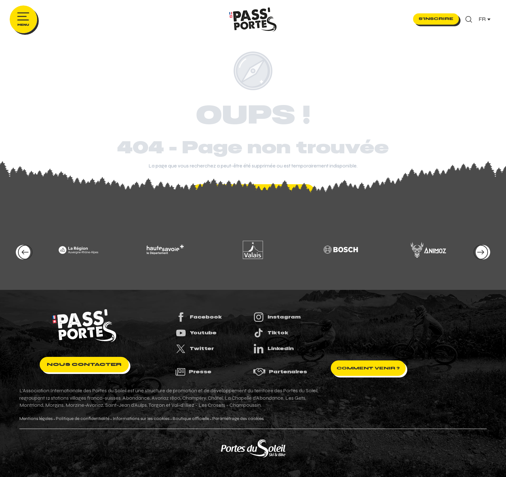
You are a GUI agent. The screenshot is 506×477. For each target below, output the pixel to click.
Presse (193, 371)
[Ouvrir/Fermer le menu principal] (23, 19)
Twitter (194, 349)
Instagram (277, 317)
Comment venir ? (368, 368)
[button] (468, 19)
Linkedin (273, 349)
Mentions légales (36, 418)
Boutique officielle (191, 418)
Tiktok (270, 333)
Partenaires (280, 371)
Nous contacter (84, 364)
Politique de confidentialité (82, 418)
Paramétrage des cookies (238, 418)
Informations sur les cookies (141, 418)
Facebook (198, 317)
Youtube (196, 333)
